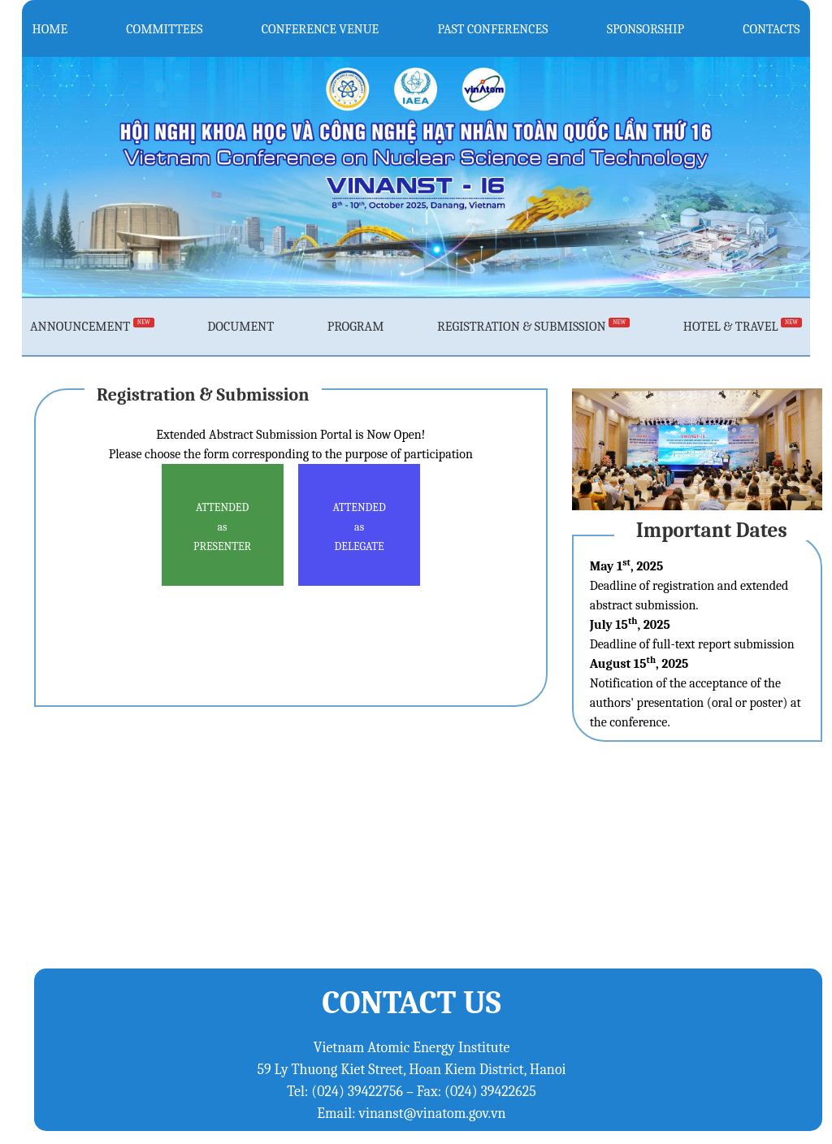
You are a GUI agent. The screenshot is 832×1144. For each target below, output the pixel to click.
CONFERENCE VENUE (320, 28)
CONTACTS (771, 28)
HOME (50, 28)
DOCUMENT (240, 326)
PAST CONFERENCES (493, 28)
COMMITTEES (164, 28)
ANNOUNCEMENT (92, 326)
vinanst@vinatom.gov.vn (432, 1113)
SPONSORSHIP (645, 28)
